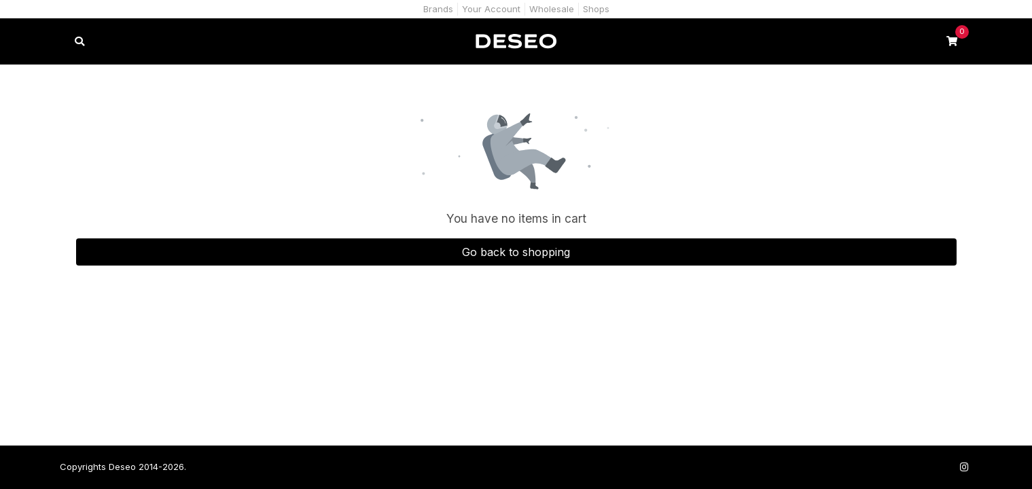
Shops (596, 8)
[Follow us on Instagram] (965, 467)
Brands (438, 8)
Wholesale (551, 8)
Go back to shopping (516, 252)
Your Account (491, 8)
